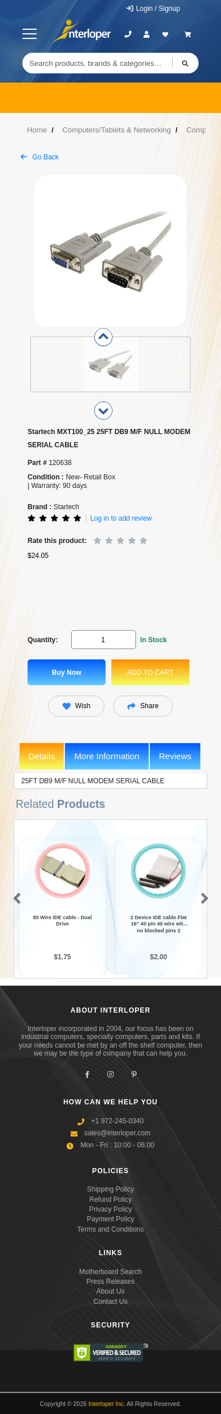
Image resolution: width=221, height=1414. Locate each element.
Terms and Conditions (110, 1229)
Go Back (40, 157)
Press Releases (110, 1282)
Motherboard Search (110, 1272)
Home (37, 130)
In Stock (153, 640)
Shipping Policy (110, 1189)
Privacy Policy (110, 1209)
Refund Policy (110, 1200)
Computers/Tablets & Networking (117, 130)
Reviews (175, 756)
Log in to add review (121, 518)
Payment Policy (110, 1219)
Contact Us (110, 1302)
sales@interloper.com (117, 1133)
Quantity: (43, 640)
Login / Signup (153, 9)
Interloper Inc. (106, 1403)
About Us (110, 1291)
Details (42, 756)
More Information (106, 756)
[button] (14, 899)
